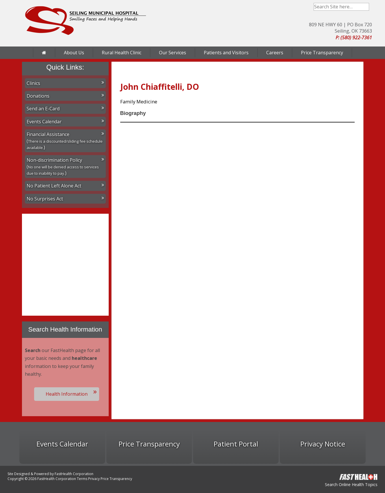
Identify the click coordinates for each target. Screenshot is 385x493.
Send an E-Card (65, 108)
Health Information (67, 394)
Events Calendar (65, 121)
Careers (274, 52)
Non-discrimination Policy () (65, 166)
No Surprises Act (65, 199)
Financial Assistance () (65, 140)
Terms (82, 478)
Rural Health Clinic (121, 52)
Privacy (94, 478)
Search (365, 6)
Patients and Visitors (226, 52)
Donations (65, 96)
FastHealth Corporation (74, 473)
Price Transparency (322, 52)
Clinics (65, 83)
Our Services (172, 52)
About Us (74, 52)
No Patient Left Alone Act (65, 186)
